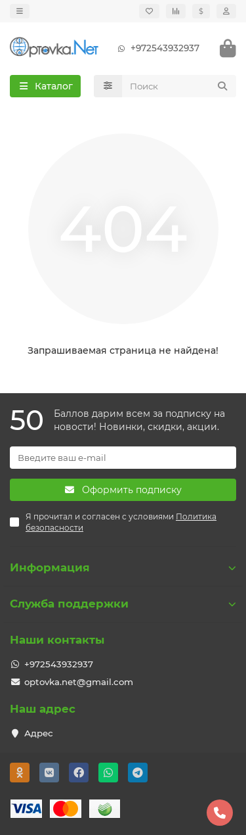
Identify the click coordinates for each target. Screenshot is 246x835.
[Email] (123, 457)
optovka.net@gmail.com (78, 682)
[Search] (179, 86)
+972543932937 (155, 48)
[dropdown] (20, 11)
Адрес (38, 733)
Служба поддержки (123, 603)
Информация (123, 567)
